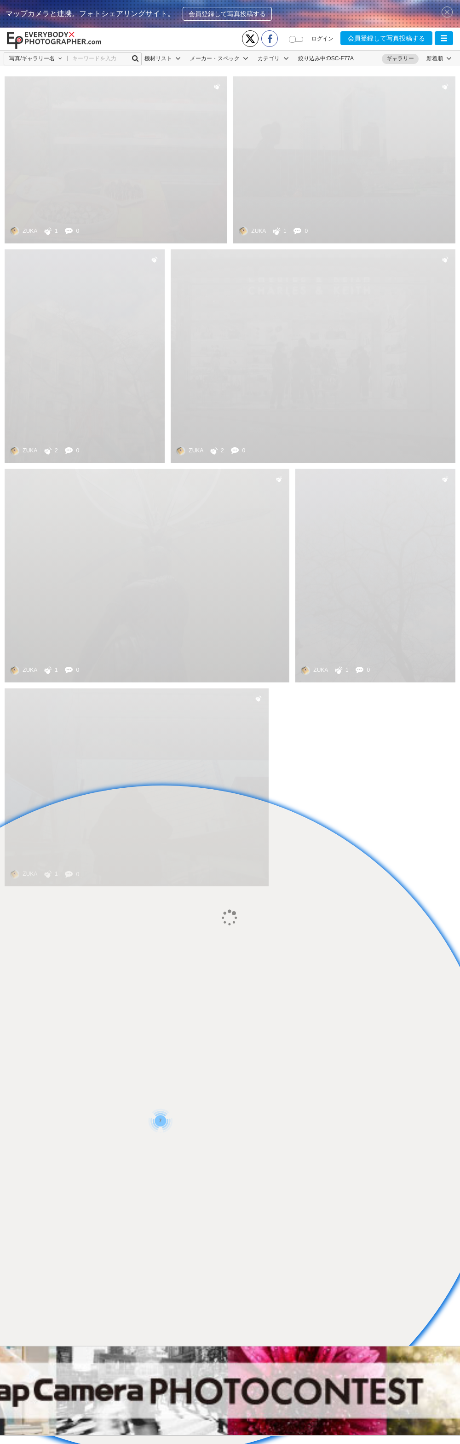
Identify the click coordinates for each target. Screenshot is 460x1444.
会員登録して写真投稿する (227, 13)
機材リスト (162, 58)
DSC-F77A (340, 58)
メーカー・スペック (219, 58)
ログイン (322, 38)
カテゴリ (273, 58)
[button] (444, 38)
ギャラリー (400, 58)
